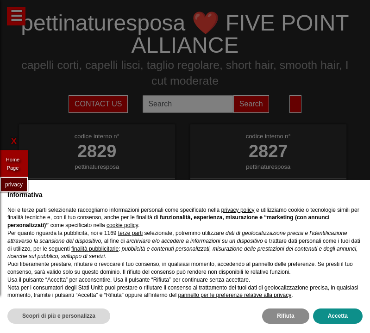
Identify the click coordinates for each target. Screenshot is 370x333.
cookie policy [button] (122, 225)
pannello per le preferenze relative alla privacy (234, 295)
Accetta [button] (338, 316)
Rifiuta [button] (285, 316)
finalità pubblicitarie (95, 249)
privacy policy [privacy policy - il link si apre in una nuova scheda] (238, 210)
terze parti (130, 233)
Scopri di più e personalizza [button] (58, 316)
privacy (14, 184)
